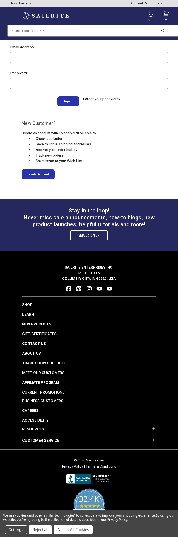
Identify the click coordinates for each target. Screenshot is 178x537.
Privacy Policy (72, 464)
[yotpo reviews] (89, 504)
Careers (30, 408)
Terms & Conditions (101, 464)
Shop (27, 302)
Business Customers (42, 398)
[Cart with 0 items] (166, 15)
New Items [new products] (21, 3)
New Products (36, 322)
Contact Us (34, 341)
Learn (28, 312)
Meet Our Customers (43, 370)
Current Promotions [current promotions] (149, 3)
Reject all (40, 529)
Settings (16, 529)
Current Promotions (43, 390)
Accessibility (35, 418)
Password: (19, 73)
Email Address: (22, 47)
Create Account (38, 172)
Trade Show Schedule (44, 361)
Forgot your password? (102, 99)
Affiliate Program (40, 380)
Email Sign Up (89, 233)
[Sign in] (151, 15)
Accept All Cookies (73, 529)
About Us (31, 351)
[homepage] (46, 15)
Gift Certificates (39, 331)
